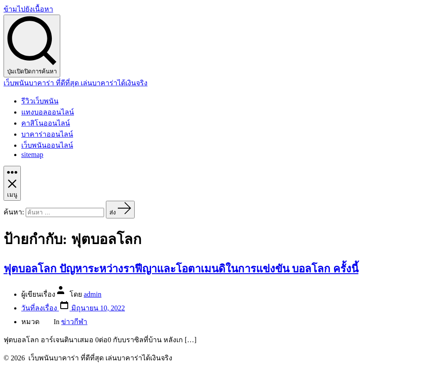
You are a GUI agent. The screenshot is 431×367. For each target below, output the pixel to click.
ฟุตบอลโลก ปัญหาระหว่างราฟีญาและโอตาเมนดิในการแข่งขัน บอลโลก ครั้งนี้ (181, 269)
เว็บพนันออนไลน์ (47, 145)
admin (92, 294)
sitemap (32, 154)
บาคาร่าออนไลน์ (47, 134)
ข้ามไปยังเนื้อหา (28, 9)
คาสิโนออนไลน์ (45, 123)
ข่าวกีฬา (74, 321)
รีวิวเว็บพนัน (39, 101)
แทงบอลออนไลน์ (47, 112)
